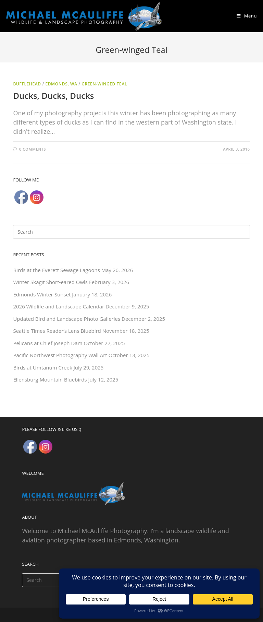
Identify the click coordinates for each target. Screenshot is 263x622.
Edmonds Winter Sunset (42, 294)
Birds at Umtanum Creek (42, 367)
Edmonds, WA (61, 84)
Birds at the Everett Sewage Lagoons (56, 270)
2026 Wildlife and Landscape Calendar (58, 306)
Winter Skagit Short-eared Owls (50, 282)
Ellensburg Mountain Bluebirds (50, 379)
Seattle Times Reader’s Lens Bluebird (57, 330)
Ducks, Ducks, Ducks (53, 95)
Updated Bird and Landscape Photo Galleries (66, 318)
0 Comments (32, 149)
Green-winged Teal (104, 84)
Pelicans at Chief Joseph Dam (47, 343)
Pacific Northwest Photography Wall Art (60, 355)
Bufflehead (27, 84)
